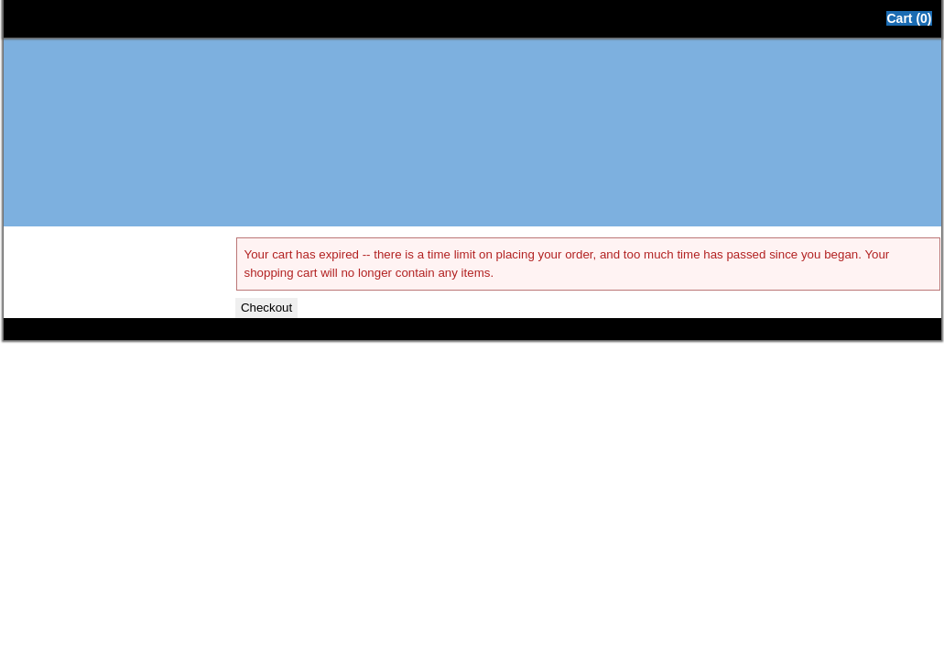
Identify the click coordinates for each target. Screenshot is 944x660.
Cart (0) (908, 18)
